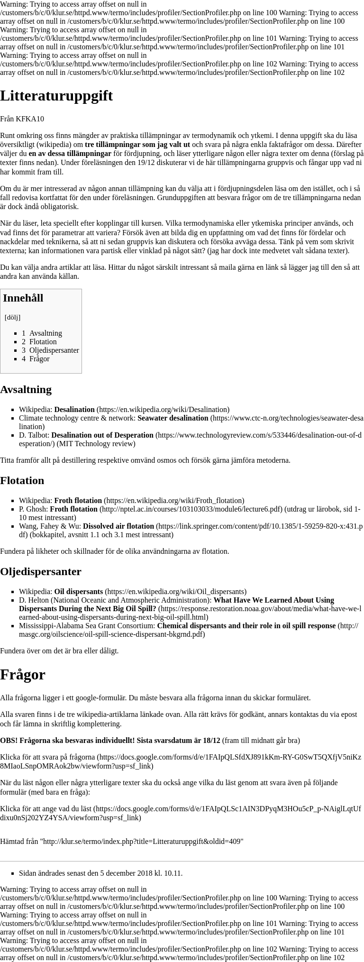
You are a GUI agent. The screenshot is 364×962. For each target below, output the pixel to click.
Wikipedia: (57, 409)
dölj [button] (12, 317)
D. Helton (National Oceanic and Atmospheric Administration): (176, 604)
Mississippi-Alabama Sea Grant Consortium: (177, 626)
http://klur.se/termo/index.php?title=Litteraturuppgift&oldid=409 (141, 841)
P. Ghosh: (58, 509)
